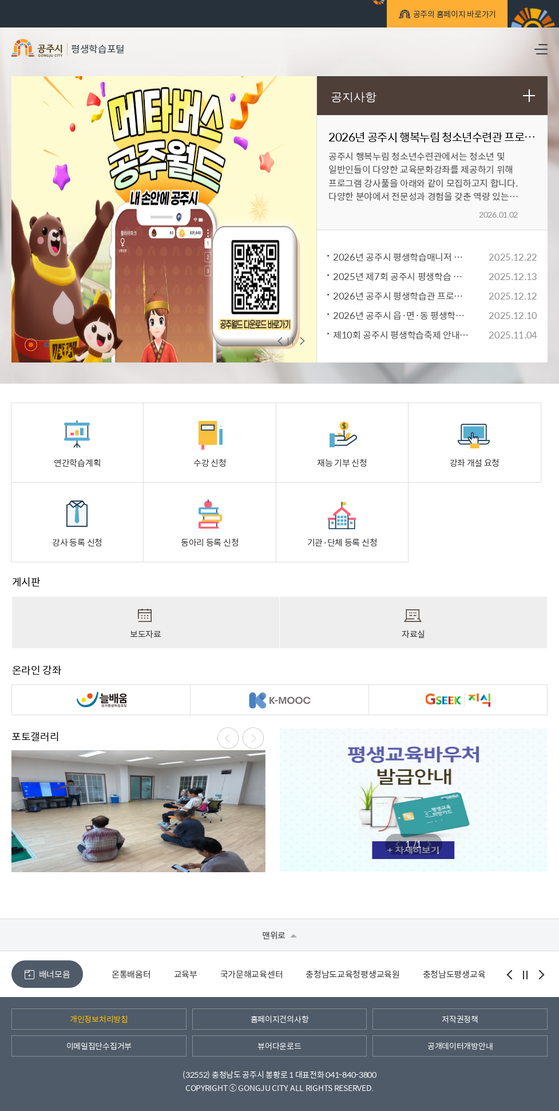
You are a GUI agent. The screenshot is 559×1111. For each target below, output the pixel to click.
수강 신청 (210, 444)
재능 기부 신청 (342, 444)
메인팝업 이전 (282, 342)
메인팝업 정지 (291, 342)
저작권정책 (460, 1018)
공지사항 (353, 96)
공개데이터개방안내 (460, 1045)
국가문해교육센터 (251, 973)
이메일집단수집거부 (99, 1045)
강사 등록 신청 (77, 523)
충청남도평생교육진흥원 (466, 973)
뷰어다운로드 (279, 1045)
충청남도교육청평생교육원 (352, 973)
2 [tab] (47, 344)
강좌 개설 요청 (475, 444)
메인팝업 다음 (301, 342)
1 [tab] (31, 344)
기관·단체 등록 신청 (342, 523)
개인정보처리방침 (99, 1018)
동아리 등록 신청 (210, 523)
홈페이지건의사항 (280, 1018)
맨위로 (279, 934)
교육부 (185, 973)
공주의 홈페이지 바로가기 (453, 15)
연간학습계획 (77, 444)
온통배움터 (131, 973)
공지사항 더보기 (529, 94)
